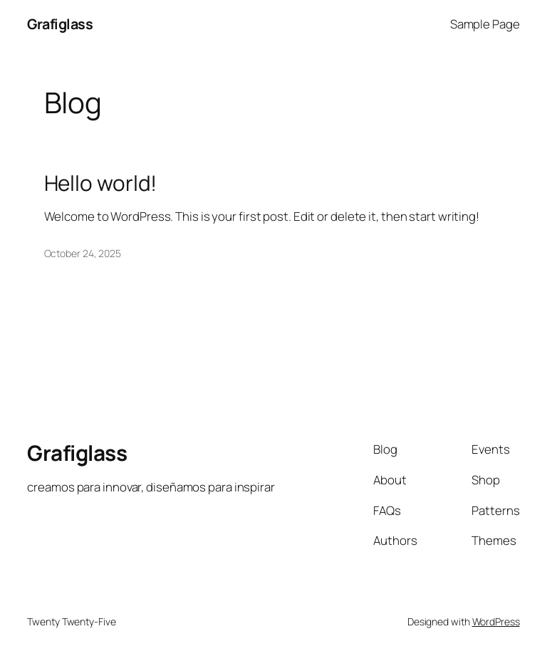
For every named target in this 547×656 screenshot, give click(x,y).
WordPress (496, 621)
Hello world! (100, 182)
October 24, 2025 (82, 253)
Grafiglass (60, 23)
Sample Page (485, 24)
